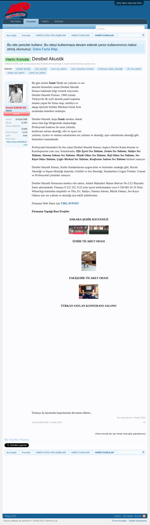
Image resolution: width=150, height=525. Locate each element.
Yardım (117, 516)
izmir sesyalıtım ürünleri (82, 69)
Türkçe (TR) (10, 516)
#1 (144, 422)
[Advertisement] (116, 105)
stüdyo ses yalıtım (15, 72)
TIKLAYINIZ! (70, 203)
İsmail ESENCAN (43, 64)
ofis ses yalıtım (133, 69)
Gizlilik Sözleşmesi (137, 521)
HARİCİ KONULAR (14, 64)
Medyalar (58, 21)
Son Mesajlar (29, 26)
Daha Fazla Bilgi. (45, 49)
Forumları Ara (12, 26)
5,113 (24, 132)
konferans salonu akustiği (109, 69)
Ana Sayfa (16, 21)
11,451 (24, 123)
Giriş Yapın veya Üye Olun (129, 3)
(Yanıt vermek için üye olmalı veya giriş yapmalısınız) (120, 434)
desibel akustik (22, 69)
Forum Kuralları (119, 521)
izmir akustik (40, 69)
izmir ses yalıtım (58, 69)
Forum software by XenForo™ (31, 521)
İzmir (25, 136)
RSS (144, 516)
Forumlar (31, 21)
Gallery (45, 21)
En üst (138, 516)
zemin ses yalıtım (37, 72)
